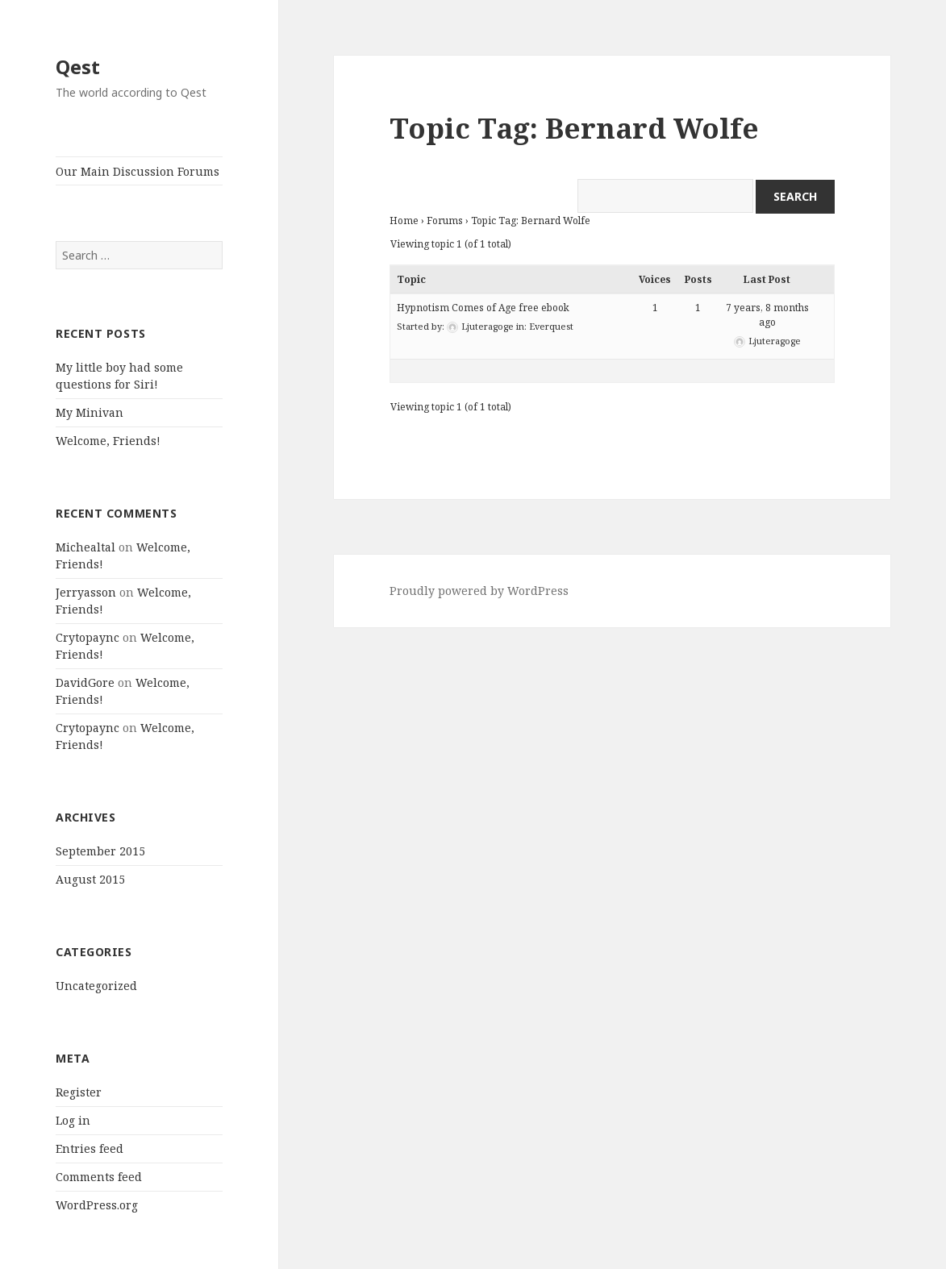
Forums (445, 220)
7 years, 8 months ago (767, 315)
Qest (78, 66)
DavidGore (85, 682)
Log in (73, 1120)
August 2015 (90, 879)
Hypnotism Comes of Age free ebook (483, 307)
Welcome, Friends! (108, 440)
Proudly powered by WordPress (479, 590)
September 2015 (100, 851)
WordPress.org (97, 1205)
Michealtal (85, 547)
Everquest (551, 326)
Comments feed (99, 1176)
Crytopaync (87, 637)
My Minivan (89, 412)
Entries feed (89, 1148)
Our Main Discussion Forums (137, 171)
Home (404, 220)
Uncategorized (96, 985)
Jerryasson (86, 592)
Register (79, 1092)
